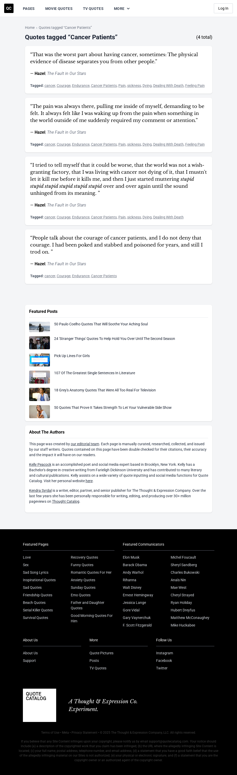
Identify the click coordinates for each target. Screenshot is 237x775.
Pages (29, 9)
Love (27, 557)
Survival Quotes (35, 618)
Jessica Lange (134, 602)
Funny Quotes (82, 565)
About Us (30, 653)
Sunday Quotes (83, 587)
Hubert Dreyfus (183, 610)
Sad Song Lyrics (35, 572)
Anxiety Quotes (83, 580)
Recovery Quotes (84, 557)
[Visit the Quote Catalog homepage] (9, 8)
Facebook (164, 660)
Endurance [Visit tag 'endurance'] (80, 85)
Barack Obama (135, 565)
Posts (94, 660)
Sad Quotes (32, 587)
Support (29, 660)
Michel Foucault (183, 557)
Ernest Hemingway (138, 595)
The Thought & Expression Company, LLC (140, 732)
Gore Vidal (131, 610)
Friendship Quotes (37, 595)
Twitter (162, 668)
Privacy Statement (84, 732)
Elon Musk (131, 557)
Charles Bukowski (185, 572)
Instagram (164, 653)
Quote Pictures (101, 653)
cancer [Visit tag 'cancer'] (49, 85)
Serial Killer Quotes (38, 610)
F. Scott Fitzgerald (137, 625)
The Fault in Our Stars (66, 73)
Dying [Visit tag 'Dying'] (147, 85)
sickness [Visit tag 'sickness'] (134, 85)
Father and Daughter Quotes (87, 605)
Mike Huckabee (183, 625)
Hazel (40, 73)
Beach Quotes (34, 602)
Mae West (179, 587)
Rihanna (129, 580)
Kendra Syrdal (40, 490)
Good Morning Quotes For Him (92, 618)
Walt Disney (132, 587)
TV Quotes (93, 9)
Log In (223, 8)
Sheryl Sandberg (184, 565)
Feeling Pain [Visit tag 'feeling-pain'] (195, 85)
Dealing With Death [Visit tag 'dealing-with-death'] (168, 85)
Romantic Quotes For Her (91, 572)
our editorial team (85, 444)
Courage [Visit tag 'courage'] (64, 85)
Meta (65, 732)
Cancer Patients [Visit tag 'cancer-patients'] (104, 85)
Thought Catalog (65, 501)
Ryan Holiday (181, 602)
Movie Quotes (59, 9)
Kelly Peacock (40, 464)
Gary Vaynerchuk (137, 618)
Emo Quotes (81, 595)
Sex (26, 565)
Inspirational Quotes (39, 580)
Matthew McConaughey (190, 618)
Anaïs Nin (178, 580)
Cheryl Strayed (182, 595)
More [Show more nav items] (122, 8)
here (89, 481)
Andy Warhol (133, 572)
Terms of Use (50, 732)
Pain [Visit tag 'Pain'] (122, 85)
